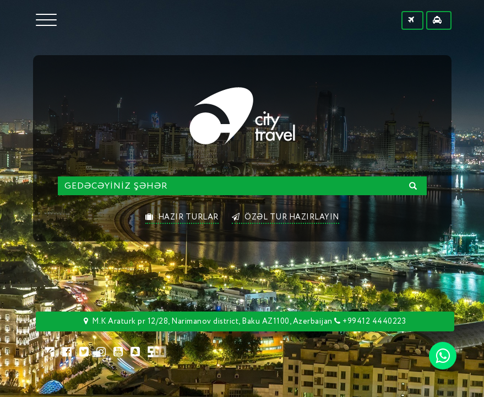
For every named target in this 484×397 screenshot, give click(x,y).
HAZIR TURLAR (182, 217)
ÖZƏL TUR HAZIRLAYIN (285, 217)
